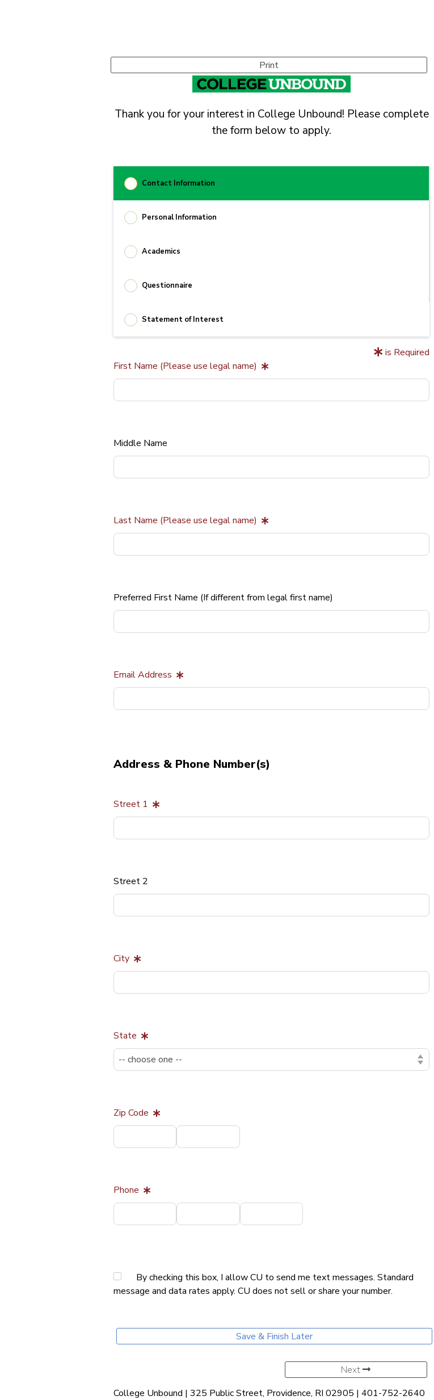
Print (269, 65)
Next (355, 1370)
